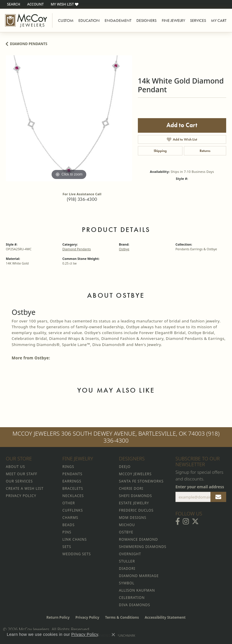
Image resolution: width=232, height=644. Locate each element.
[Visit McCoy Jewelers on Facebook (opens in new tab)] (177, 521)
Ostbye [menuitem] (126, 532)
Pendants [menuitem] (72, 473)
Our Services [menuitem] (19, 481)
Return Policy (58, 617)
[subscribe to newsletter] (218, 497)
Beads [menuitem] (68, 524)
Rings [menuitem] (68, 466)
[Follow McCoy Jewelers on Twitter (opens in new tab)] (195, 521)
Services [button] (198, 20)
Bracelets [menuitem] (72, 488)
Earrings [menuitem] (71, 481)
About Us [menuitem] (15, 466)
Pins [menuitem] (66, 532)
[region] (69, 118)
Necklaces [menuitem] (73, 495)
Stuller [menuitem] (127, 561)
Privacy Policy (87, 617)
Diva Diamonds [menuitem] (134, 604)
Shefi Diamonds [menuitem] (135, 495)
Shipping (160, 150)
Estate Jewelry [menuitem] (134, 503)
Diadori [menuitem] (127, 568)
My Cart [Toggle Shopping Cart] (218, 20)
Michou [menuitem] (127, 524)
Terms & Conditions (122, 617)
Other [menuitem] (68, 503)
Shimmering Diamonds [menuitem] (142, 546)
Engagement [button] (118, 20)
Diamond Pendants (28, 43)
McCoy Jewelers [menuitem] (135, 473)
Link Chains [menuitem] (74, 539)
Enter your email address (199, 486)
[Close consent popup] (113, 634)
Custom (65, 20)
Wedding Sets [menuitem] (76, 553)
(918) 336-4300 (82, 199)
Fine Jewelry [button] (173, 20)
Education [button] (89, 20)
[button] (13, 4)
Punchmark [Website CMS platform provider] (126, 636)
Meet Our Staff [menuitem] (21, 473)
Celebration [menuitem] (132, 597)
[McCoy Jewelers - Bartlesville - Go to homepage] (26, 20)
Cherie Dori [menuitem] (131, 488)
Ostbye (124, 249)
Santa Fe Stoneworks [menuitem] (141, 481)
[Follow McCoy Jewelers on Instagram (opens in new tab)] (186, 521)
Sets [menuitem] (66, 546)
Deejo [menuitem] (125, 466)
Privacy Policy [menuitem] (21, 495)
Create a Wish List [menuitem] (24, 488)
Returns (205, 150)
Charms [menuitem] (70, 517)
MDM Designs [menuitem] (132, 517)
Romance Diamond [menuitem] (138, 539)
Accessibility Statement (165, 617)
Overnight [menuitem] (130, 553)
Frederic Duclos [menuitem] (136, 510)
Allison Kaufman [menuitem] (137, 590)
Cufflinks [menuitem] (72, 510)
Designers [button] (146, 20)
